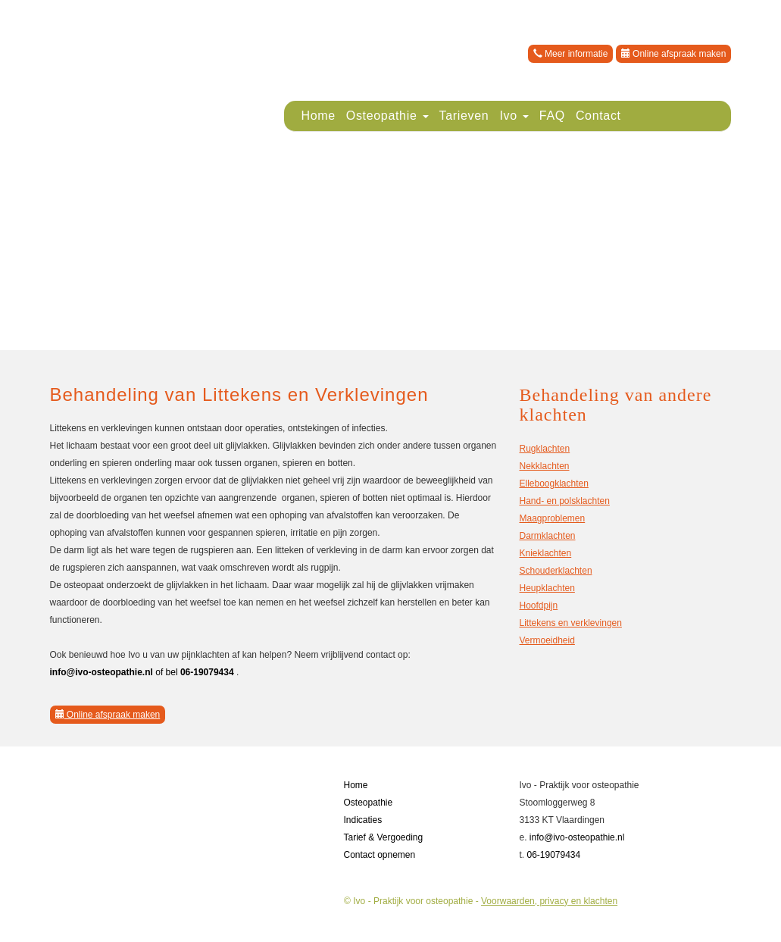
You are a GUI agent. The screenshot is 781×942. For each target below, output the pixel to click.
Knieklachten (545, 553)
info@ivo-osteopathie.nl (577, 837)
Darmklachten (547, 535)
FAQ (552, 115)
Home (318, 115)
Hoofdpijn (538, 605)
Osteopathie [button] (387, 115)
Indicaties (362, 820)
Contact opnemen (379, 855)
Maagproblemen (552, 518)
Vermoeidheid (546, 640)
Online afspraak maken (673, 54)
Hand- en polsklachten (564, 501)
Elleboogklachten (553, 483)
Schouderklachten (555, 570)
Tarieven (464, 115)
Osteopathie (367, 802)
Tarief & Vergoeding (383, 837)
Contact (598, 115)
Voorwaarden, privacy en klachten (549, 901)
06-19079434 (553, 855)
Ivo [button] (513, 115)
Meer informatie (570, 54)
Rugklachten (544, 448)
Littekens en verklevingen (570, 623)
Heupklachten (546, 588)
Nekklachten (544, 466)
